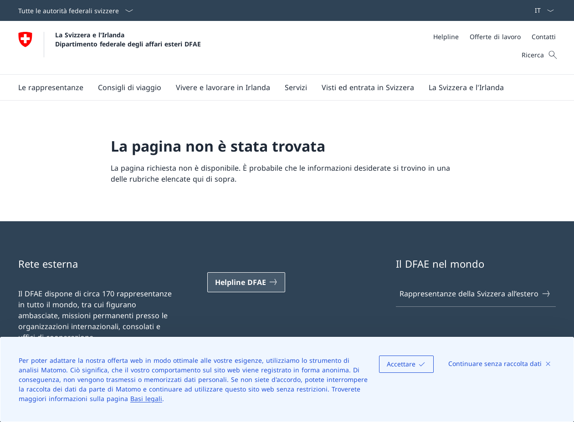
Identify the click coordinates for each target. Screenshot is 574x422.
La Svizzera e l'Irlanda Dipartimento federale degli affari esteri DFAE (128, 39)
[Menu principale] (279, 87)
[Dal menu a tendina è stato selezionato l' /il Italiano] (541, 10)
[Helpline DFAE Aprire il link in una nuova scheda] (246, 282)
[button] (51, 87)
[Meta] (494, 36)
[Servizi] (295, 87)
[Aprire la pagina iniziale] (109, 47)
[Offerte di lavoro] (495, 36)
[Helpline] (446, 36)
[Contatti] (543, 36)
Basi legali (146, 398)
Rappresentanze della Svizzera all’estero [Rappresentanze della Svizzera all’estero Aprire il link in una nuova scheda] (475, 293)
